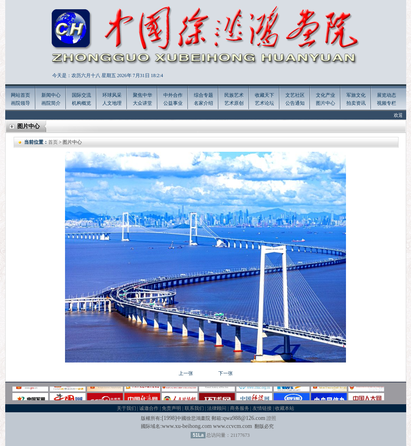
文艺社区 (295, 95)
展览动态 (386, 95)
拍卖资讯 (356, 103)
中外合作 (173, 95)
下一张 (225, 373)
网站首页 (20, 95)
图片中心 (325, 103)
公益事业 (173, 103)
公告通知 (295, 103)
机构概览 (81, 103)
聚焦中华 (142, 95)
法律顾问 (216, 408)
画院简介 (51, 103)
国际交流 (81, 95)
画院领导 (20, 103)
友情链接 (262, 408)
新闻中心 (51, 95)
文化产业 (325, 95)
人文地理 (112, 103)
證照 (271, 418)
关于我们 (126, 408)
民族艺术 (234, 95)
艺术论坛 (264, 103)
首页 (53, 142)
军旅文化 (356, 95)
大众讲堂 (142, 103)
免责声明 (171, 408)
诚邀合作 (149, 408)
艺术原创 (234, 103)
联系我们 (194, 408)
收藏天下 (264, 95)
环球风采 (112, 95)
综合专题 (203, 95)
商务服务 (239, 408)
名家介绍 (203, 103)
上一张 (186, 373)
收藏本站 (284, 408)
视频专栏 (386, 103)
